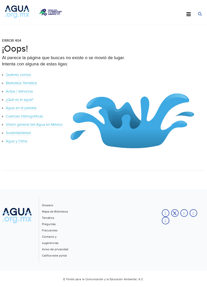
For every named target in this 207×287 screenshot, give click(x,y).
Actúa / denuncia (19, 91)
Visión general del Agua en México (34, 124)
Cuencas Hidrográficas (24, 116)
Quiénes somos (18, 75)
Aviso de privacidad (55, 249)
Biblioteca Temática (21, 83)
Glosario (47, 205)
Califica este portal (54, 255)
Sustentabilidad (18, 133)
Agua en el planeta (21, 108)
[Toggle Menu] (188, 14)
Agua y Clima (16, 141)
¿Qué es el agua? (19, 100)
